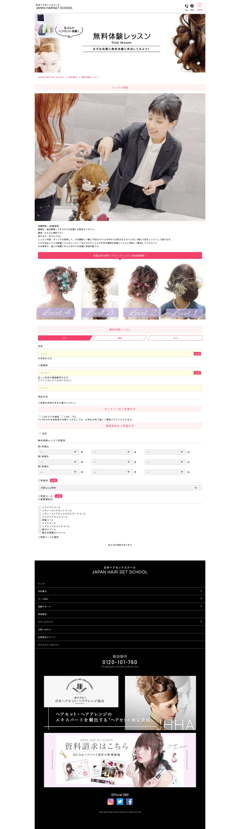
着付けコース (49, 529)
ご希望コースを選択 (48, 537)
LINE (192, 6)
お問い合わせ (44, 629)
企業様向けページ (46, 637)
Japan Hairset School (54, 8)
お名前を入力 (45, 358)
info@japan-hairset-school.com (120, 666)
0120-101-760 (120, 662)
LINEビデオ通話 (49, 416)
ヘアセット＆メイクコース (56, 526)
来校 (43, 433)
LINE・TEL (68, 416)
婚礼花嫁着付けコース (53, 532)
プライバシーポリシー (49, 644)
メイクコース (49, 523)
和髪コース (48, 519)
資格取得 (42, 614)
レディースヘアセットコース (57, 510)
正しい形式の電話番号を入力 (53, 377)
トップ (41, 583)
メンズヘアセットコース (55, 516)
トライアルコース (51, 507)
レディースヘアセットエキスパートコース (64, 513)
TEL (186, 6)
